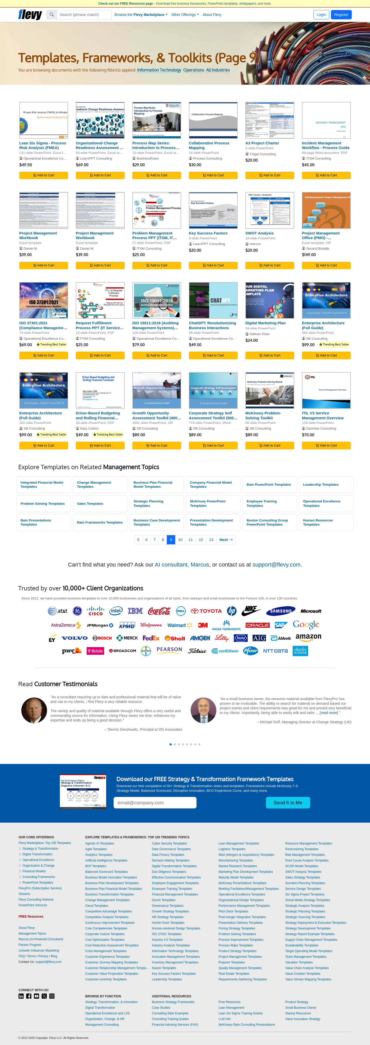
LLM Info (225, 1019)
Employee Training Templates (262, 503)
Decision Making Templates (170, 860)
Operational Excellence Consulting (49, 339)
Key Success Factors (208, 233)
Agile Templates (96, 849)
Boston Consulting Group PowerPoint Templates (267, 522)
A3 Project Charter (262, 143)
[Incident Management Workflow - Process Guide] (326, 120)
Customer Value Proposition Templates (111, 974)
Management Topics (32, 933)
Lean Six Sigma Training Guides (241, 1013)
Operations (193, 70)
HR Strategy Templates (167, 917)
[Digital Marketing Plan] (269, 300)
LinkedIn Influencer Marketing (38, 950)
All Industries (218, 70)
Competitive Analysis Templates (107, 917)
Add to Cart (43, 175)
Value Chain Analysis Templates (307, 968)
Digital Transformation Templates (174, 866)
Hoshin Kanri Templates (168, 923)
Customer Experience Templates (107, 957)
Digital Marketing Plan (265, 323)
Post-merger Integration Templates (242, 917)
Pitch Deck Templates (233, 911)
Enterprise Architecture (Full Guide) (323, 325)
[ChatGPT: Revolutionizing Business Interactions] (213, 300)
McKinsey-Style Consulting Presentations (247, 1024)
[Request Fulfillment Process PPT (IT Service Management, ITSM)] (100, 300)
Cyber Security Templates (169, 843)
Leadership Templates (321, 484)
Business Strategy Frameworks (173, 1002)
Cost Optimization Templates (105, 940)
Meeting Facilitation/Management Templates (249, 889)
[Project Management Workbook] (43, 210)
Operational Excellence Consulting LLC (53, 158)
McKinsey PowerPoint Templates (208, 503)
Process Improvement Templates (241, 940)
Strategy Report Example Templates (310, 934)
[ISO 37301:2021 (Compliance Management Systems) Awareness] (43, 300)
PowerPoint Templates (35, 882)
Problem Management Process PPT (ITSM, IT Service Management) (152, 238)
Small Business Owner (300, 1007)
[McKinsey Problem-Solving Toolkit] (269, 390)
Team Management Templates (306, 957)
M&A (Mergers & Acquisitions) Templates (246, 855)
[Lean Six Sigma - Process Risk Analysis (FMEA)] (43, 120)
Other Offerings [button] (183, 15)
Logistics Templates (232, 849)
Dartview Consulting (321, 428)
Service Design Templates (303, 889)
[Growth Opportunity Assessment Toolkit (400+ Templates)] (156, 390)
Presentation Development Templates (211, 522)
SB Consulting (317, 339)
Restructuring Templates (301, 849)
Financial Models (31, 871)
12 (201, 539)
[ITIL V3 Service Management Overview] (326, 390)
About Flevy (212, 15)
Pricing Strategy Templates (237, 928)
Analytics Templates (99, 855)
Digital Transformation (35, 854)
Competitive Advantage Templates (108, 911)
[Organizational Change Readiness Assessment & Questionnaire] (100, 120)
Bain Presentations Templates (36, 522)
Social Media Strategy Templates (307, 900)
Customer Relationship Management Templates (117, 968)
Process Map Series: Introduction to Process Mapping (153, 148)
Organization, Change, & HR (104, 1019)
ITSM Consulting (318, 158)
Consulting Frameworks (36, 877)
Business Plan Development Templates (112, 883)
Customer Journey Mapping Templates (111, 962)
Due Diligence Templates (169, 872)
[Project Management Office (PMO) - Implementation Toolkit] (326, 210)
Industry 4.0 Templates (167, 940)
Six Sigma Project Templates (305, 894)
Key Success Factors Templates (174, 974)
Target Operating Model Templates (308, 951)
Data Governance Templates (171, 849)
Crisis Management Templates (106, 951)
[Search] (84, 14)
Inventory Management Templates (175, 962)
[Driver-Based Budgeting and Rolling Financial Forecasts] (100, 390)
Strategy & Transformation (38, 848)
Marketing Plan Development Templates (246, 872)
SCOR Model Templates (301, 866)
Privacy (43, 956)
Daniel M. (31, 248)
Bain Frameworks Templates (100, 522)
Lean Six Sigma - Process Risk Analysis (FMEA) (42, 145)
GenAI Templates (163, 900)
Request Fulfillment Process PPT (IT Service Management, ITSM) (98, 328)
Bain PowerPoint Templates (269, 484)
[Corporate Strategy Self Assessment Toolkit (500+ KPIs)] (213, 390)
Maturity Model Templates (236, 877)
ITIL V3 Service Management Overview (323, 415)
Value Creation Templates (302, 974)
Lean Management (231, 1007)
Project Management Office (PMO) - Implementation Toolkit (323, 238)
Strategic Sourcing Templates (305, 917)
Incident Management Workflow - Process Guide (326, 145)
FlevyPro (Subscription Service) (40, 888)
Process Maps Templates (236, 945)
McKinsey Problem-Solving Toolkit (263, 415)
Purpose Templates (232, 962)
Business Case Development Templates (157, 522)
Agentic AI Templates (99, 843)
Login (321, 14)
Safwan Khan (260, 334)
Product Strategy (296, 1002)
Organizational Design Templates (241, 900)
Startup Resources (298, 1013)
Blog (54, 956)
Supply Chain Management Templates (311, 940)
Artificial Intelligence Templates (106, 860)
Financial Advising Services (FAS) (175, 1024)
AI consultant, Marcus (182, 564)
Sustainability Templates (301, 945)
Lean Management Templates (239, 843)
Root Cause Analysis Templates (307, 860)
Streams (24, 894)
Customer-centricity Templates (106, 979)
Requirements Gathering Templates (243, 979)
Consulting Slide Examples (170, 1013)
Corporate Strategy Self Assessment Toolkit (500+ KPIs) (212, 418)
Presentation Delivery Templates (241, 923)
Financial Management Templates (175, 894)
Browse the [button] (140, 15)
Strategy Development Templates (308, 928)
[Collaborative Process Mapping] (213, 120)
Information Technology (159, 70)
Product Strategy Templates (237, 951)
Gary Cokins (89, 428)
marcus (255, 244)
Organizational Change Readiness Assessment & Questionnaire (99, 148)
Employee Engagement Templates (175, 883)
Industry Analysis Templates (171, 945)
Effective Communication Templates (176, 877)
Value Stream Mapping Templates (308, 979)
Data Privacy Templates (168, 855)
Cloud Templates (96, 906)
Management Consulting (102, 1024)
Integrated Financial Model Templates (42, 485)
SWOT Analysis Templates (303, 872)
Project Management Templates (240, 957)
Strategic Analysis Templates (305, 906)
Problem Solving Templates (43, 504)
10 (180, 539)
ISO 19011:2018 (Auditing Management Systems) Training (155, 328)
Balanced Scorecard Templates (106, 872)
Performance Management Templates (244, 906)
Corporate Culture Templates (105, 934)
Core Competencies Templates (106, 928)
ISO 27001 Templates (166, 934)
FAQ (21, 956)
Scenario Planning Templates (305, 883)
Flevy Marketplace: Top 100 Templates (44, 843)
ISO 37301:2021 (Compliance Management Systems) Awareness (43, 328)
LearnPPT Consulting (96, 158)
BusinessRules (148, 158)
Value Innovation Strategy (302, 1019)
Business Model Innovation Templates (111, 877)
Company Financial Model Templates (211, 485)
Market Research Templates (238, 866)
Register (341, 14)
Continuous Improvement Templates (110, 923)
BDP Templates (95, 866)
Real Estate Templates (234, 974)
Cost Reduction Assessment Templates (112, 945)
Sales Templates (90, 504)
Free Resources (229, 1002)
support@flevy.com (277, 564)
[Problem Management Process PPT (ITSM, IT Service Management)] (156, 210)
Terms (31, 956)
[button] (171, 744)
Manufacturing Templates (236, 860)
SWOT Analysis (259, 233)
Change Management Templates (94, 485)
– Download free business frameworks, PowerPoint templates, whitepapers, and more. (185, 3)
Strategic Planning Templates (148, 503)
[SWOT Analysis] (269, 210)
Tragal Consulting (262, 154)
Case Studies (161, 1007)
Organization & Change (36, 865)
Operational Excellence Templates (321, 503)
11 (191, 539)
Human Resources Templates (318, 522)
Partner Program (29, 945)
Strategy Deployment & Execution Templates (315, 923)
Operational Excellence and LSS (107, 1013)
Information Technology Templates (175, 951)
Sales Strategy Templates (302, 877)
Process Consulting (207, 158)
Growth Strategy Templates (170, 911)
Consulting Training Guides (170, 1019)
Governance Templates (167, 906)
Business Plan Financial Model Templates (153, 485)
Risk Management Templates (305, 855)
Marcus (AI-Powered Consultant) (40, 939)
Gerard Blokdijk (317, 248)
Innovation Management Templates (176, 957)
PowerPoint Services (32, 905)
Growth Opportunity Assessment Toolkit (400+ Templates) (156, 418)
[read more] (329, 713)
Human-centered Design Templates (176, 928)
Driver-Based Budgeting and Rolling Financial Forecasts (98, 418)
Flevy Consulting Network (35, 899)
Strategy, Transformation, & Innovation (111, 1002)
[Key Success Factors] (213, 210)
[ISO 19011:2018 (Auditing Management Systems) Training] (156, 300)
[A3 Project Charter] (269, 120)
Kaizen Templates (164, 968)
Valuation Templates (299, 962)
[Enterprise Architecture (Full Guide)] (326, 300)
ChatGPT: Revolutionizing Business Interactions (212, 325)
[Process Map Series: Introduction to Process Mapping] (156, 120)
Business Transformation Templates (109, 894)
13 (211, 539)
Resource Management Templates (308, 843)
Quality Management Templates (240, 968)
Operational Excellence (36, 860)
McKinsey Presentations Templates (243, 883)
